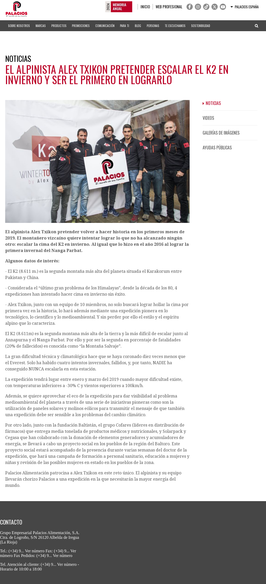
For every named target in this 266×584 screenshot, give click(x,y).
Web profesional (169, 6)
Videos (208, 118)
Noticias (213, 103)
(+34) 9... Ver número (26, 551)
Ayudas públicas (217, 147)
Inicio (145, 6)
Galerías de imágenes (221, 133)
